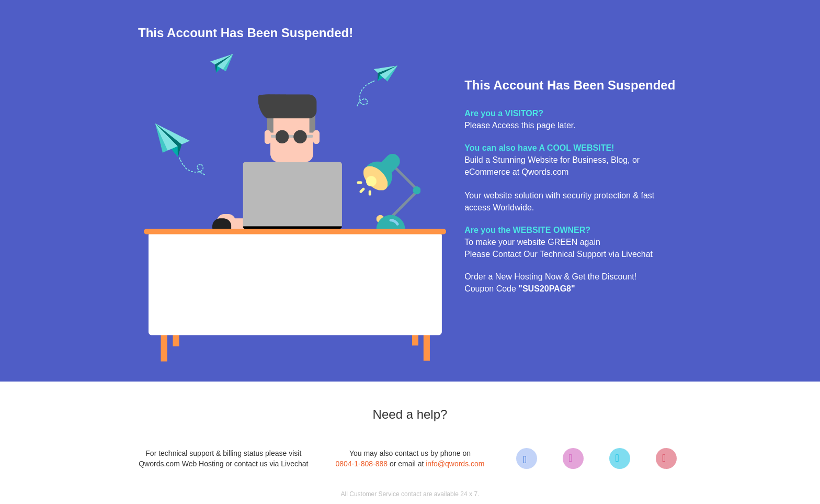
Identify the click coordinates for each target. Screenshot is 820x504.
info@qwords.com (455, 464)
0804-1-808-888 (361, 464)
